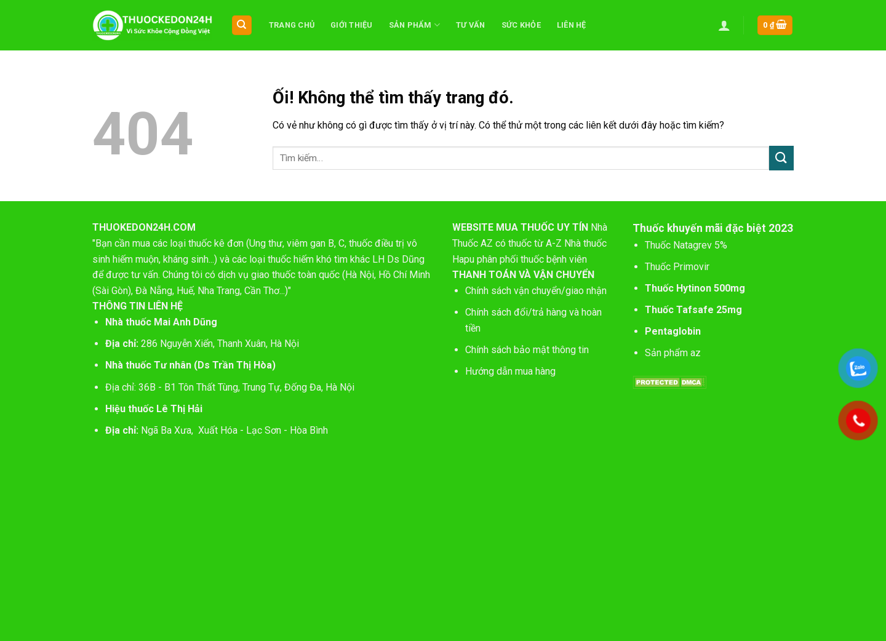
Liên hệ (571, 25)
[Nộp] (781, 158)
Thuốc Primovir (678, 267)
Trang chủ (291, 25)
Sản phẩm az (673, 353)
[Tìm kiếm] (242, 25)
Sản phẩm (415, 25)
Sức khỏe (521, 25)
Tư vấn (470, 25)
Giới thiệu (351, 25)
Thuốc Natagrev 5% (686, 245)
